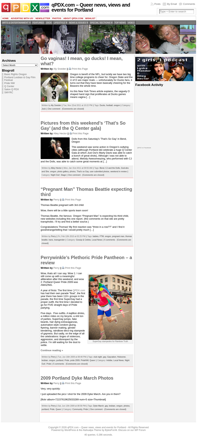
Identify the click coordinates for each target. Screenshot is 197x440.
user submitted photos (99, 171)
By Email (172, 4)
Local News (97, 240)
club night (97, 357)
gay (104, 357)
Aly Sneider (59, 68)
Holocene (121, 357)
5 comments (58, 364)
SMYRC (8, 92)
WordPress (70, 430)
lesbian (45, 360)
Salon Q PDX (11, 89)
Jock (49, 22)
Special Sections (100, 22)
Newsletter (42, 18)
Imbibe (109, 360)
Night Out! (55, 175)
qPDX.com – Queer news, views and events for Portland (90, 7)
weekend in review (118, 171)
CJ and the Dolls (112, 168)
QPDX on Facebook (144, 148)
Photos (56, 18)
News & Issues (77, 22)
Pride (66, 360)
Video (131, 22)
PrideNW (84, 360)
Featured (38, 22)
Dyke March (98, 406)
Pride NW (9, 83)
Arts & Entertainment (15, 22)
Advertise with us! (22, 18)
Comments (189, 4)
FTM (102, 236)
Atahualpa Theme (92, 430)
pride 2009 (75, 360)
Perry (56, 199)
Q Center (9, 86)
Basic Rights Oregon (15, 74)
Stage (63, 175)
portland (59, 360)
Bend (102, 168)
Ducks (102, 105)
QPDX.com (79, 290)
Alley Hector (60, 133)
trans (51, 240)
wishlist (90, 18)
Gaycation (111, 357)
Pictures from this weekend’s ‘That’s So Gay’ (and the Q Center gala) (83, 126)
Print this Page (80, 68)
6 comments (109, 240)
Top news (120, 22)
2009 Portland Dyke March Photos (77, 378)
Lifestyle (59, 22)
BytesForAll (111, 430)
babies (95, 236)
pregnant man (118, 236)
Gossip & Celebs (83, 240)
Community (77, 409)
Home (5, 18)
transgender (59, 240)
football (109, 105)
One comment (54, 109)
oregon (117, 105)
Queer (92, 360)
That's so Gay (83, 171)
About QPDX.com (73, 18)
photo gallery (63, 171)
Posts (157, 4)
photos (73, 171)
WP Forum (140, 430)
